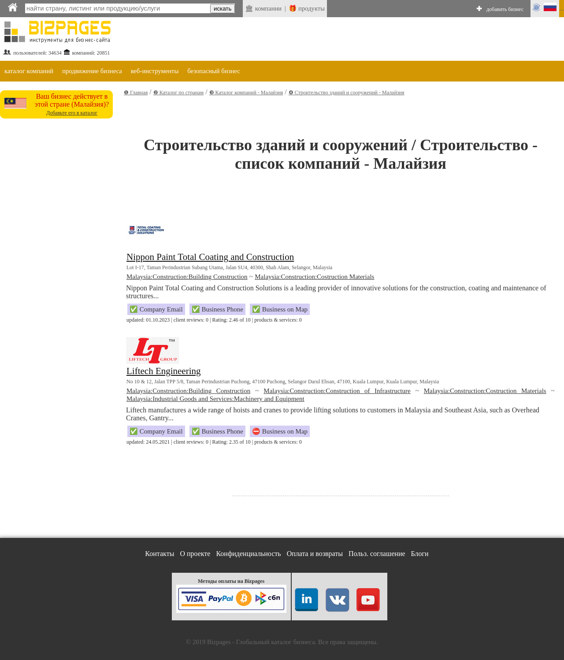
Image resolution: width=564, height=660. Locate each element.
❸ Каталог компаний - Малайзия (246, 92)
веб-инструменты (155, 70)
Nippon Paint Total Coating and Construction (210, 257)
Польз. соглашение (377, 553)
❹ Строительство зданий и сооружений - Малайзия (346, 92)
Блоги (420, 553)
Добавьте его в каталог (71, 113)
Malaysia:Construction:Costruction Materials (314, 276)
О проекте (195, 553)
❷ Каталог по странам (178, 92)
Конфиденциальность (248, 553)
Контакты (159, 553)
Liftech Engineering (163, 371)
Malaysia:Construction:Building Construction (187, 276)
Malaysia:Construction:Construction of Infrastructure (336, 390)
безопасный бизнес (213, 70)
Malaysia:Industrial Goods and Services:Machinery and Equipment (215, 398)
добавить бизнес (504, 9)
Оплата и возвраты (315, 553)
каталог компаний (28, 70)
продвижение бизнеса (92, 70)
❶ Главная (136, 92)
